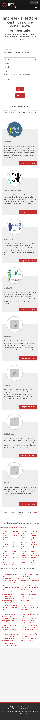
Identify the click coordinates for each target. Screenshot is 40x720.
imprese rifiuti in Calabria (5, 546)
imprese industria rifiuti (29, 585)
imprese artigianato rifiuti (11, 578)
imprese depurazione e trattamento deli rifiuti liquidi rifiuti (10, 625)
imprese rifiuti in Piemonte (24, 540)
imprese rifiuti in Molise (24, 533)
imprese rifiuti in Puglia (24, 546)
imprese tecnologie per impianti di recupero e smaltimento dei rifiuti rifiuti (30, 621)
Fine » (20, 116)
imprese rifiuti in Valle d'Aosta (35, 555)
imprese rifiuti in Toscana (34, 533)
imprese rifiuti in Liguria (15, 549)
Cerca (20, 89)
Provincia (7, 63)
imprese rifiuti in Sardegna (24, 553)
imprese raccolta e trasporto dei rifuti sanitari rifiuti (29, 594)
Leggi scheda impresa (28, 163)
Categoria (7, 49)
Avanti (35, 112)
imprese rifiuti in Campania (5, 553)
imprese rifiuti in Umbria (34, 549)
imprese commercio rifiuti (11, 612)
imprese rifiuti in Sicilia (24, 560)
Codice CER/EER (9, 71)
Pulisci (20, 95)
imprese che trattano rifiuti (19, 528)
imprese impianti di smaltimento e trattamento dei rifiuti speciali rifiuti (30, 581)
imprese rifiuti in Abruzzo (5, 533)
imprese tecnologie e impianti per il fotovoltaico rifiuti (29, 614)
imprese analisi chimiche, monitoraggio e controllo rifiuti (10, 574)
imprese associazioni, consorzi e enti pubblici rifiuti (9, 583)
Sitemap (29, 707)
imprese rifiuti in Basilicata (5, 540)
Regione (7, 56)
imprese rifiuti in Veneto (34, 562)
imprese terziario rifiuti (29, 625)
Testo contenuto (10, 79)
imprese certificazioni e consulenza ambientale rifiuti (10, 607)
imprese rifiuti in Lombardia (15, 555)
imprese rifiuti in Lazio (15, 542)
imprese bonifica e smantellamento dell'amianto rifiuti (8, 594)
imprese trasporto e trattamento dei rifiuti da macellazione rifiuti (29, 629)
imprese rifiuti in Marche (15, 562)
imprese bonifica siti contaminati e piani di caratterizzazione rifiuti (9, 601)
